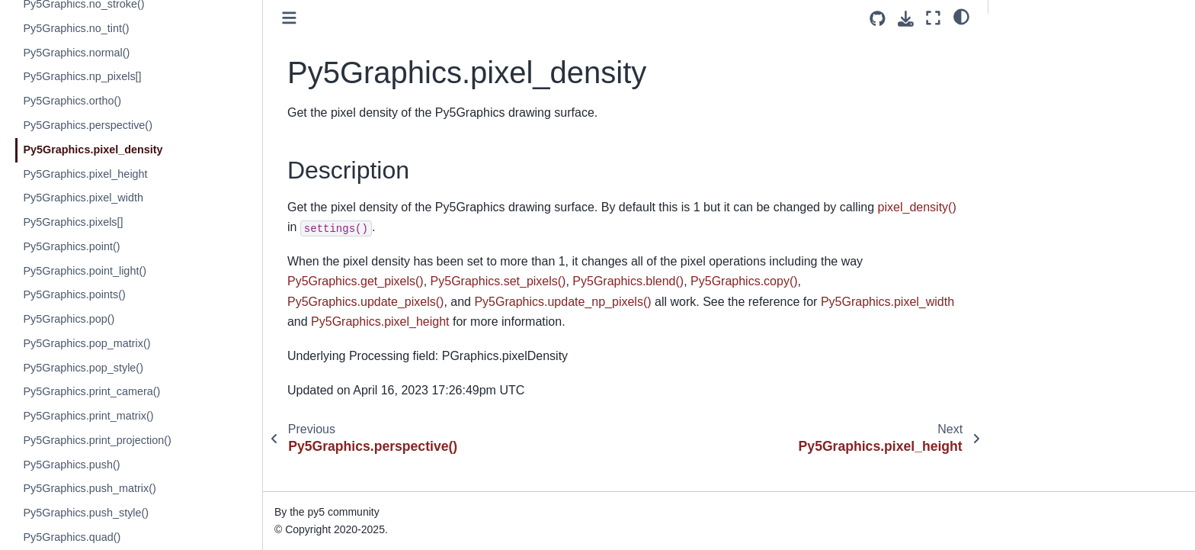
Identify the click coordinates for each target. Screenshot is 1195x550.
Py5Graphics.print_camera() (91, 391)
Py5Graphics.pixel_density (92, 149)
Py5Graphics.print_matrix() (88, 416)
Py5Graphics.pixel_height (85, 174)
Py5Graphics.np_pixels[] (82, 76)
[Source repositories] (877, 18)
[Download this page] (906, 18)
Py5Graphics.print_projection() (97, 440)
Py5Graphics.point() (71, 246)
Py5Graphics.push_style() (86, 513)
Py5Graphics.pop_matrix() (86, 343)
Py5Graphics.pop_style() (83, 368)
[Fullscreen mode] (933, 18)
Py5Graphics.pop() (68, 319)
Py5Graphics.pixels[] (73, 222)
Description (1031, 46)
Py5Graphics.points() (74, 294)
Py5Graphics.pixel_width (83, 197)
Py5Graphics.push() (71, 464)
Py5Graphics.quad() (71, 537)
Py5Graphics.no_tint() (76, 28)
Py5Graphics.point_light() (84, 271)
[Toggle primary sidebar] (289, 18)
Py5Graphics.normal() (76, 53)
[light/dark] (961, 16)
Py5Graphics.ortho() (72, 101)
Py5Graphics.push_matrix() (89, 488)
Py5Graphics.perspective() (87, 125)
